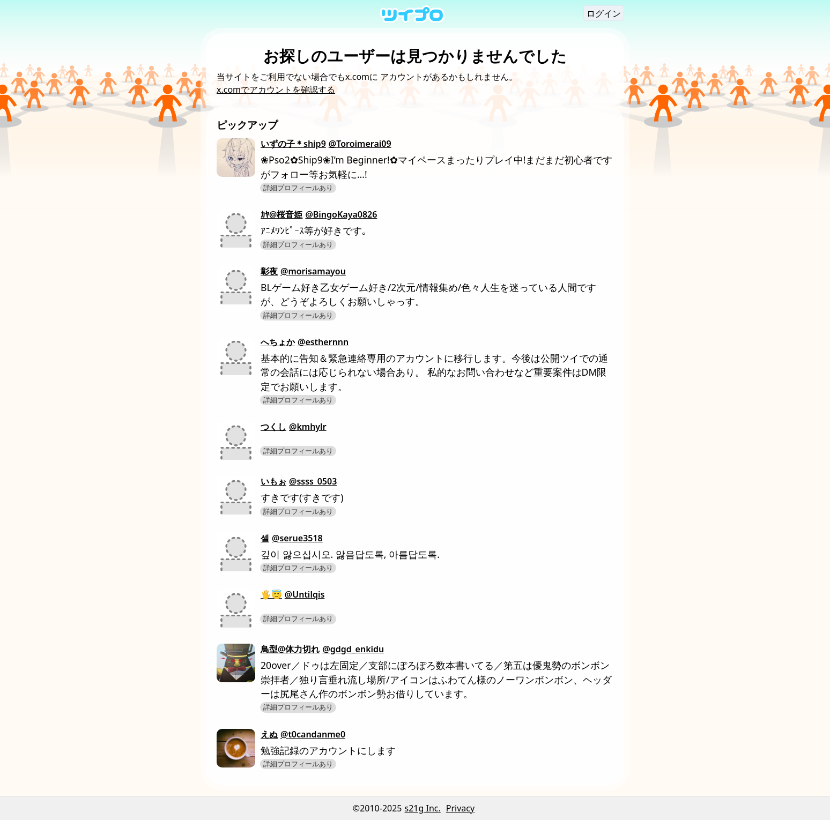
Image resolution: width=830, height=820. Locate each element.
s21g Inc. (423, 808)
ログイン (604, 13)
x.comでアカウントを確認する (276, 89)
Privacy (460, 808)
